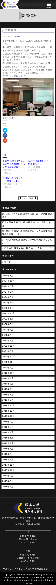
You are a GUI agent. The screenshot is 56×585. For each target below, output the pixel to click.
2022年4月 (7, 329)
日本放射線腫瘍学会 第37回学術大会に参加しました (27, 224)
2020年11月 (8, 356)
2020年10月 (8, 362)
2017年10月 (8, 470)
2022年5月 (7, 324)
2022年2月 (7, 335)
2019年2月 (7, 400)
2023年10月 (8, 302)
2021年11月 (8, 346)
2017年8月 (7, 481)
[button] (49, 5)
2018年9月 (7, 421)
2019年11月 (8, 373)
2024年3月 (7, 297)
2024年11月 (8, 281)
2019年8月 (7, 384)
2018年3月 (7, 448)
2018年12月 (8, 405)
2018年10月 (8, 416)
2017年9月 (7, 475)
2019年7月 (7, 389)
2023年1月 (7, 308)
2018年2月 (7, 454)
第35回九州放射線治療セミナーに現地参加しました (27, 241)
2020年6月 (7, 367)
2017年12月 (8, 465)
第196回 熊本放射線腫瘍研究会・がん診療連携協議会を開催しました (27, 233)
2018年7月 (7, 432)
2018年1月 (7, 459)
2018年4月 (7, 443)
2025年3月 (7, 275)
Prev (24, 198)
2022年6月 (7, 319)
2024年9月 (7, 286)
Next (31, 198)
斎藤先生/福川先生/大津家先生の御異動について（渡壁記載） (14, 164)
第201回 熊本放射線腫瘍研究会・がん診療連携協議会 (27, 215)
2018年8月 (7, 427)
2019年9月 (7, 378)
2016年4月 (7, 486)
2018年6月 (7, 438)
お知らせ (19, 36)
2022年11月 (8, 313)
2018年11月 (8, 411)
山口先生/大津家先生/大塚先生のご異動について (26, 248)
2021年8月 (7, 351)
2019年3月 (7, 394)
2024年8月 (7, 292)
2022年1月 (7, 340)
